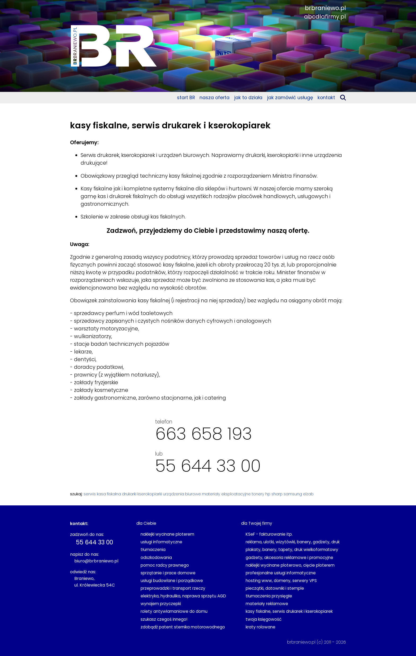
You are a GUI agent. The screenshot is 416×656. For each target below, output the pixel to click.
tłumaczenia (153, 549)
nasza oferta (214, 97)
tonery (258, 494)
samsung (293, 494)
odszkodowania (156, 557)
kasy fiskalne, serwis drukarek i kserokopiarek (289, 611)
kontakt (326, 97)
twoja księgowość (263, 619)
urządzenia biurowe (182, 494)
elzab (308, 494)
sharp (277, 494)
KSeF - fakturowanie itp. (269, 534)
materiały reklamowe (267, 603)
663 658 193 (203, 433)
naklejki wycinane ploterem (167, 534)
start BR (186, 97)
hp (267, 494)
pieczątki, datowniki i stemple (275, 588)
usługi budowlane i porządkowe (172, 580)
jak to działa (248, 97)
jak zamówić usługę (290, 97)
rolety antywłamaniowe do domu (174, 611)
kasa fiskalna (109, 494)
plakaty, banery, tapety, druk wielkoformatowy (292, 549)
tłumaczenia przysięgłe (269, 596)
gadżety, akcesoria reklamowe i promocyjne (289, 557)
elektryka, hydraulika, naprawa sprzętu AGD (183, 596)
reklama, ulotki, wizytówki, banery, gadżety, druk (293, 542)
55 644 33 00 (208, 466)
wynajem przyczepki (161, 603)
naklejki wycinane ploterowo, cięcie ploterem (290, 565)
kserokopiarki (149, 494)
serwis (90, 494)
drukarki (129, 494)
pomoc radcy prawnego (165, 565)
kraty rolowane (260, 627)
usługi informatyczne (161, 542)
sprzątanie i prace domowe (168, 573)
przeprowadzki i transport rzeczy (173, 588)
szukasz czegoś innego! (164, 619)
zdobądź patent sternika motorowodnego (183, 627)
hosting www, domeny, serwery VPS (281, 580)
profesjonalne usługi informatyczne (281, 573)
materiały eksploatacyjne (226, 494)
